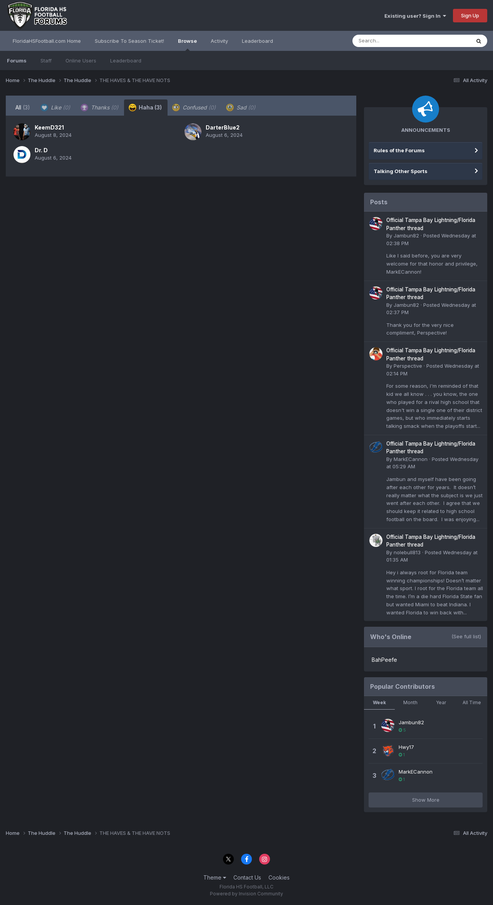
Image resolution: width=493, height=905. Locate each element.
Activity (219, 41)
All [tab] (22, 107)
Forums (17, 60)
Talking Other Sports (401, 171)
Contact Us (247, 877)
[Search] (390, 41)
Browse (187, 44)
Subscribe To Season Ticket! (129, 41)
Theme (214, 877)
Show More (425, 800)
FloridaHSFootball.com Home (47, 41)
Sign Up (470, 15)
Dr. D (41, 150)
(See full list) (466, 636)
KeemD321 (49, 127)
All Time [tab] (472, 702)
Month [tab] (410, 702)
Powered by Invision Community (246, 894)
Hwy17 (406, 747)
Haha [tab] (145, 107)
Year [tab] (441, 702)
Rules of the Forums (399, 150)
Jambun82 (406, 235)
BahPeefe (384, 659)
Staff (46, 60)
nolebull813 (407, 552)
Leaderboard (125, 60)
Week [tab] (379, 702)
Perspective (408, 366)
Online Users (80, 60)
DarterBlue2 (223, 127)
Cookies (279, 877)
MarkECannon (411, 459)
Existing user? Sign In (415, 16)
